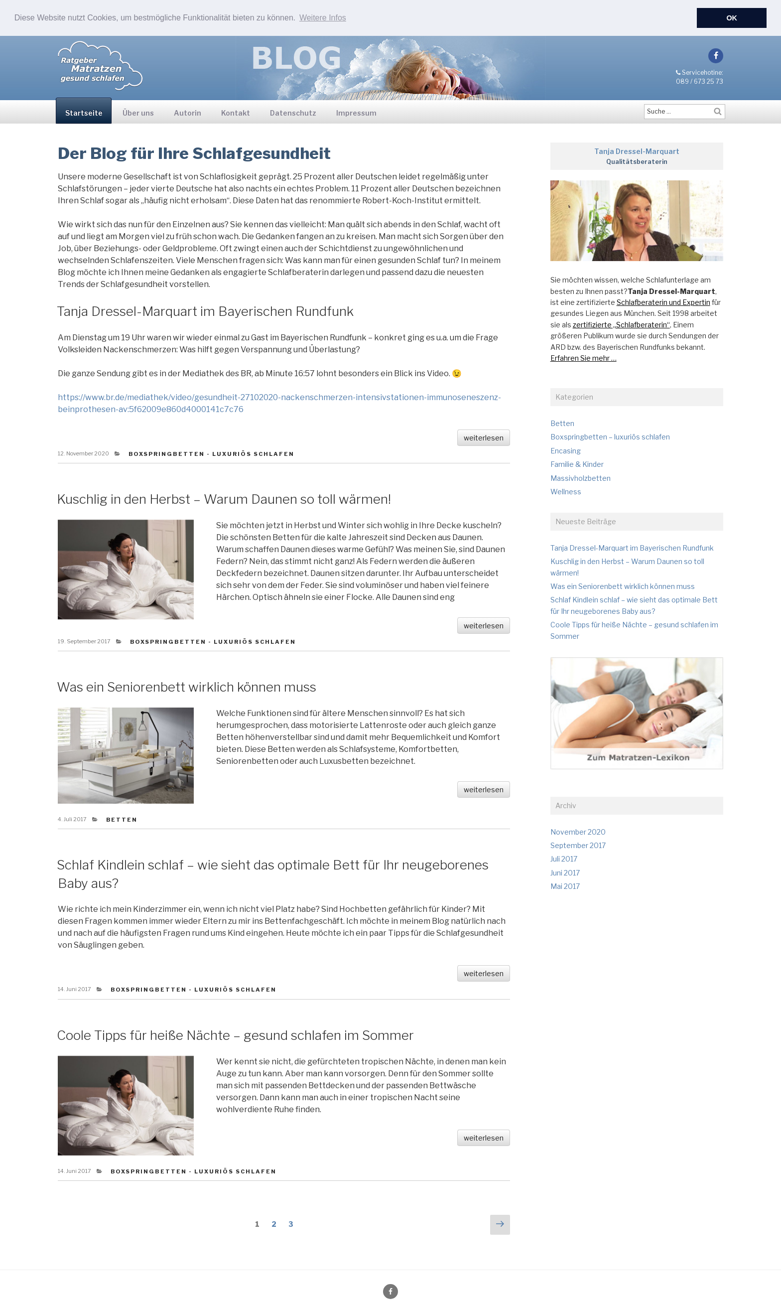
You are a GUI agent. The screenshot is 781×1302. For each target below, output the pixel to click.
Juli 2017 (563, 859)
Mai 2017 (565, 886)
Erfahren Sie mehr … (583, 357)
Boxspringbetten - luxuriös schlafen (212, 453)
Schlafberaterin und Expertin (663, 301)
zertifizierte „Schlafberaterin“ (621, 324)
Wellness (565, 491)
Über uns (138, 112)
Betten (122, 819)
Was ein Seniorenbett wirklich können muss (186, 687)
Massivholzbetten (580, 477)
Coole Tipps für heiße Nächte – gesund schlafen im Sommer (235, 1034)
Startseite (84, 112)
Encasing (565, 450)
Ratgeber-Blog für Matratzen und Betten (100, 56)
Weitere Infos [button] (322, 17)
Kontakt (235, 112)
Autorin (187, 112)
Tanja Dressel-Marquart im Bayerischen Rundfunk (205, 310)
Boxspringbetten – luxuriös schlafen (610, 437)
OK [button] (731, 18)
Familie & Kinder (577, 463)
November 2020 (578, 831)
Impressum (356, 112)
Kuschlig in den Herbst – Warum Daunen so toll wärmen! (224, 498)
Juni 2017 (565, 872)
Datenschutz (293, 112)
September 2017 (578, 845)
